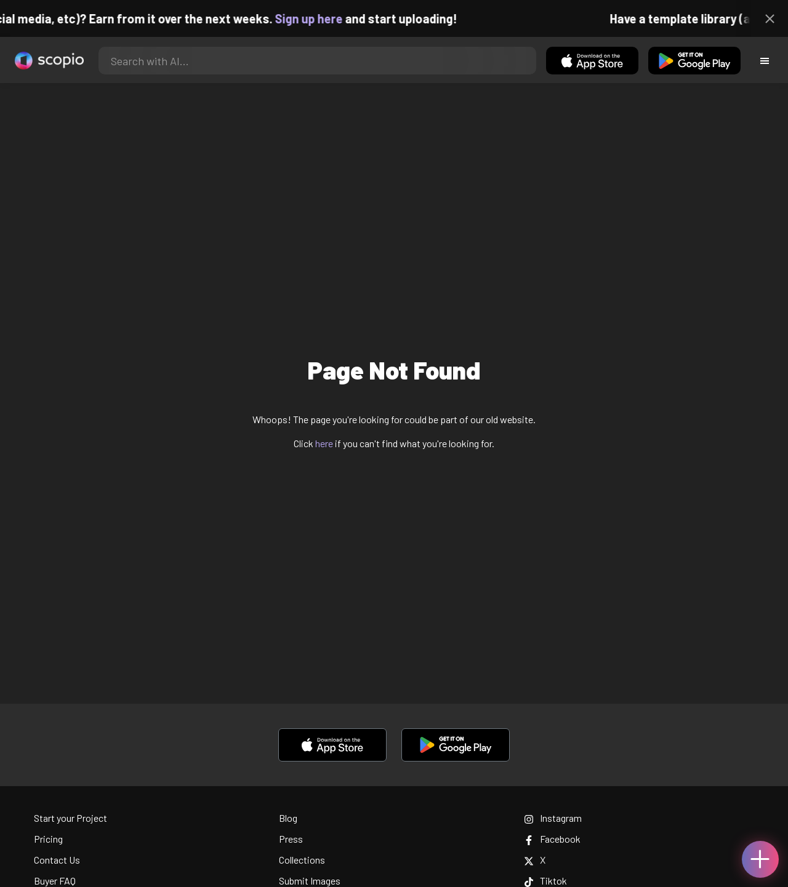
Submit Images (309, 880)
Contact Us (57, 859)
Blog (288, 818)
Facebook (552, 839)
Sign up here (316, 18)
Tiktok (545, 880)
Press (291, 839)
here (324, 443)
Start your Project (70, 818)
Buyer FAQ (55, 880)
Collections (302, 859)
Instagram (553, 818)
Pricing (48, 839)
